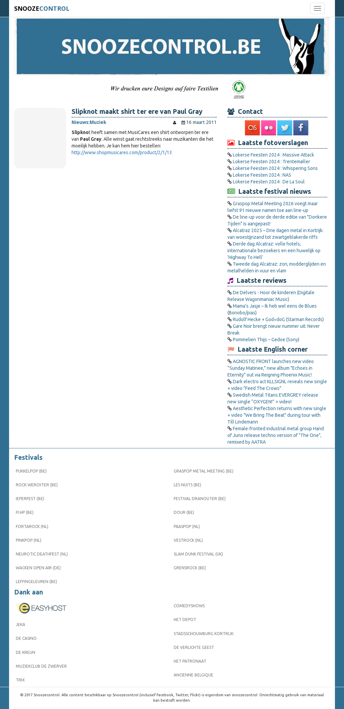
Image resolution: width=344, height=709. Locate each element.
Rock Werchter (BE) (37, 485)
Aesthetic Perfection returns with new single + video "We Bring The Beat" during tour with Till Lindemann (276, 415)
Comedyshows (189, 606)
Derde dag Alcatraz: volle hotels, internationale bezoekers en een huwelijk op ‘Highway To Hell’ (273, 250)
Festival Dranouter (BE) (200, 498)
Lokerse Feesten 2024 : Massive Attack (273, 155)
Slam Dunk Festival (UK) (198, 554)
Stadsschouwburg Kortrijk (203, 633)
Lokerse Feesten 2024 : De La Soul (269, 181)
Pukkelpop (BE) (31, 471)
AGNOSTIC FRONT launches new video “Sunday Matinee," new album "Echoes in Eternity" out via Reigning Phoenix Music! (270, 368)
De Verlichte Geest (194, 647)
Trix (20, 680)
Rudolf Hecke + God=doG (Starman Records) (278, 319)
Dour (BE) (184, 512)
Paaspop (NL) (187, 526)
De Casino (26, 638)
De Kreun (25, 652)
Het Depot (185, 619)
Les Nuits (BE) (187, 485)
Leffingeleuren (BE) (36, 581)
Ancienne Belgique (193, 675)
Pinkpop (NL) (28, 540)
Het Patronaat (190, 661)
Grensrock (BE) (190, 568)
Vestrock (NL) (188, 540)
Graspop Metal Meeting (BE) (203, 471)
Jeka (20, 624)
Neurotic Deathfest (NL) (42, 554)
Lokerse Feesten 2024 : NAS (262, 175)
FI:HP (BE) (25, 512)
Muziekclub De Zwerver (41, 666)
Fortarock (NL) (32, 526)
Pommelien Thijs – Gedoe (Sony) (266, 339)
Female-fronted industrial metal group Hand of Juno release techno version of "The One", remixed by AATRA (275, 435)
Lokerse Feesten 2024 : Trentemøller (271, 161)
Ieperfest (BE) (30, 498)
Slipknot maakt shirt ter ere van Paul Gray (137, 111)
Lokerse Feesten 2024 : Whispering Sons (275, 168)
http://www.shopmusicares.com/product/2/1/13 (122, 152)
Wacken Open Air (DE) (38, 568)
